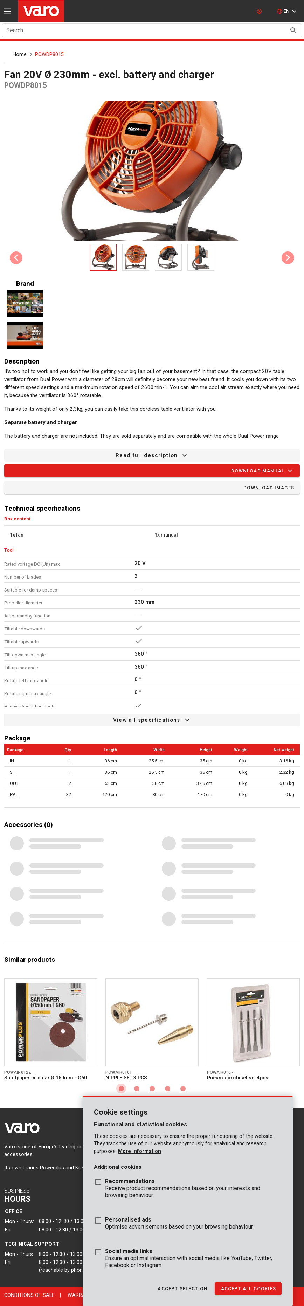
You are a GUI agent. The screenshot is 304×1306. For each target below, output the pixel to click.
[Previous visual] (16, 257)
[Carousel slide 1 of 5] (121, 1088)
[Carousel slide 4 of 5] (167, 1088)
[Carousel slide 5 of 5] (183, 1088)
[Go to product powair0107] (253, 1022)
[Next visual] (288, 257)
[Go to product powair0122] (50, 1022)
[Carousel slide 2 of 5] (136, 1088)
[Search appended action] (293, 30)
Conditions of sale (29, 1295)
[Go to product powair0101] (151, 1022)
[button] (287, 11)
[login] (260, 11)
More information (139, 1151)
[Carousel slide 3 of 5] (152, 1088)
